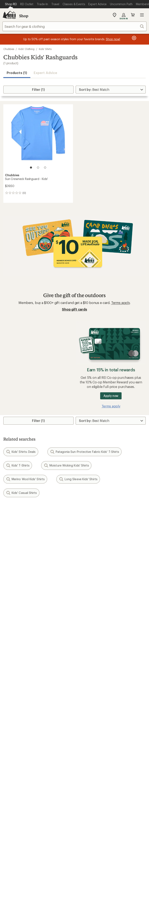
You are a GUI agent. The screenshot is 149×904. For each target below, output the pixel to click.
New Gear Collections (19, 709)
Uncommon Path (89, 716)
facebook (69, 815)
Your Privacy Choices (54, 863)
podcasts (99, 815)
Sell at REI (10, 753)
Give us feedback (64, 512)
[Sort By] (111, 90)
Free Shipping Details (92, 685)
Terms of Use (21, 863)
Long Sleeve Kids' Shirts (78, 479)
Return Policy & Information (97, 648)
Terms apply (120, 303)
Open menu (141, 14)
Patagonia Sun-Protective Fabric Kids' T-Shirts (84, 451)
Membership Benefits (19, 660)
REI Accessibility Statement (91, 875)
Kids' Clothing (26, 48)
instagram (49, 815)
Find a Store (12, 789)
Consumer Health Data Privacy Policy (42, 869)
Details (61, 532)
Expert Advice (45, 73)
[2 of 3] (38, 167)
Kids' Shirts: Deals (21, 451)
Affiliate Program (16, 759)
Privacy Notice (88, 863)
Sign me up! (74, 561)
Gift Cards (10, 685)
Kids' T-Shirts (18, 465)
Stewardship (85, 765)
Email (6, 540)
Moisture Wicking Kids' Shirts (66, 465)
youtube (89, 815)
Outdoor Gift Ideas (17, 679)
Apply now (110, 395)
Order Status (86, 642)
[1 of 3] (30, 167)
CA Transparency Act (117, 869)
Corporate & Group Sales (22, 765)
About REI (84, 740)
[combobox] (74, 26)
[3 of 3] (45, 167)
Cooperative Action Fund (95, 746)
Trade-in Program (16, 722)
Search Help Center (18, 783)
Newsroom (84, 753)
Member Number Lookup (23, 703)
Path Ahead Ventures (92, 722)
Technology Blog (89, 759)
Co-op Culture (14, 746)
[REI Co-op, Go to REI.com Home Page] (9, 15)
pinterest (79, 815)
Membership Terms (52, 875)
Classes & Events (89, 709)
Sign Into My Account (20, 642)
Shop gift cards (74, 309)
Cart (132, 14)
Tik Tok (59, 815)
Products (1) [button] (17, 73)
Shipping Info (86, 660)
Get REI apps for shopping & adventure (74, 827)
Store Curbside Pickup (93, 654)
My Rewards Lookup (18, 648)
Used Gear (11, 716)
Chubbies (8, 48)
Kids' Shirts (45, 48)
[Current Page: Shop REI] (10, 4)
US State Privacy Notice (121, 863)
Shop (23, 15)
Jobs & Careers (14, 740)
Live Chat (10, 796)
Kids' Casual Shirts (21, 492)
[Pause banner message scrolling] (134, 37)
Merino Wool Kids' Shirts (25, 479)
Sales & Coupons (89, 679)
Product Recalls (84, 869)
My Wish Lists (13, 654)
